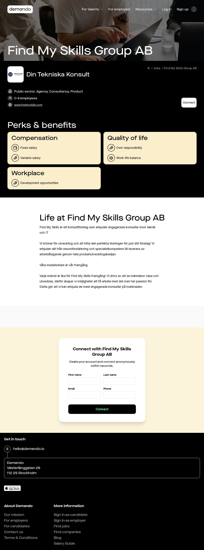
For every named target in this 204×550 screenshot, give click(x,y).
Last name (109, 375)
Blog (57, 537)
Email (71, 388)
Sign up (182, 9)
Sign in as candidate (71, 514)
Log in (166, 9)
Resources (146, 9)
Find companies (67, 532)
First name (74, 375)
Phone (107, 388)
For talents (92, 9)
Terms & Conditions (21, 537)
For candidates (17, 526)
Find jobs (61, 526)
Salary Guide (64, 543)
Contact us (13, 532)
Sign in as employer (70, 520)
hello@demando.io (28, 449)
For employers (119, 9)
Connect (189, 102)
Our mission (14, 514)
